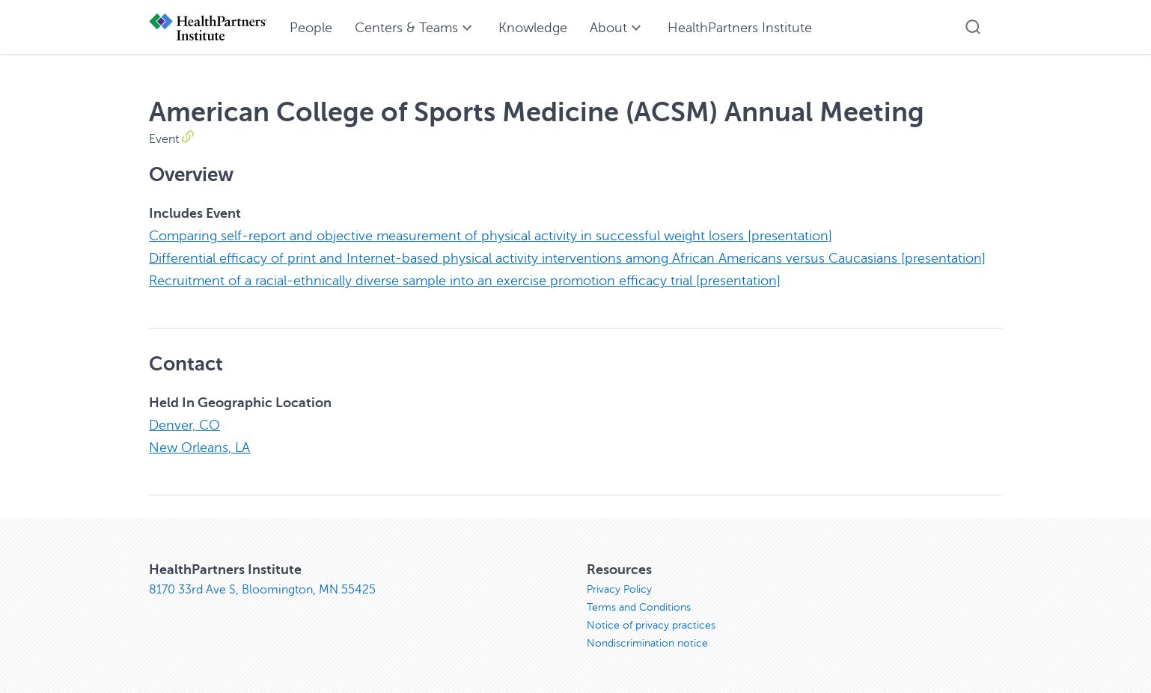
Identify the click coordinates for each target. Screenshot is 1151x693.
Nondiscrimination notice (647, 643)
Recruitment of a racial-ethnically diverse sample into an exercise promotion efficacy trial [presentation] (465, 280)
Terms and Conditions (639, 607)
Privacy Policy (619, 589)
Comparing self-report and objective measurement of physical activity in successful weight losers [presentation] (490, 235)
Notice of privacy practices (651, 625)
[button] (973, 27)
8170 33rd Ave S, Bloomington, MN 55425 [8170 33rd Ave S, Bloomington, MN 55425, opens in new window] (262, 589)
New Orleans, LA (199, 447)
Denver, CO (184, 425)
